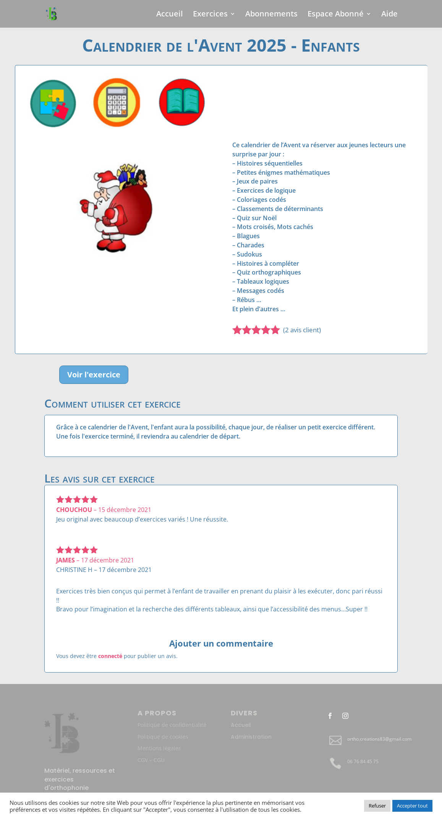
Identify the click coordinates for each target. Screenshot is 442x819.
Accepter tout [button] (412, 805)
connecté (110, 656)
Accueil (169, 15)
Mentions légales (159, 748)
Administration (251, 737)
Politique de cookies (163, 736)
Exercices (210, 15)
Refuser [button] (377, 805)
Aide (389, 15)
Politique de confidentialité (172, 724)
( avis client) (302, 329)
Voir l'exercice (93, 374)
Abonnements (271, 15)
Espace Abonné (336, 15)
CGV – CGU (151, 760)
